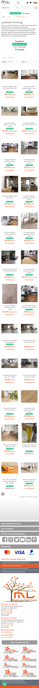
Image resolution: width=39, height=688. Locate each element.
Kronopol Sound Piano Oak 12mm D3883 (29, 376)
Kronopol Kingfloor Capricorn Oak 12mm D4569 (9, 124)
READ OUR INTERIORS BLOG (12, 566)
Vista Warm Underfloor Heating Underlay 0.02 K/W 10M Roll (10, 481)
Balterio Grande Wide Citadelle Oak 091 (29, 480)
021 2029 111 (8, 637)
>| (17, 494)
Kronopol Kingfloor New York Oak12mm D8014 (9, 270)
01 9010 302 (8, 632)
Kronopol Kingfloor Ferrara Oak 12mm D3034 (29, 161)
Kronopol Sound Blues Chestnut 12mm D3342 (29, 306)
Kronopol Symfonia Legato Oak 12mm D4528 (29, 410)
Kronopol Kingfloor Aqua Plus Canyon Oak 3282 (9, 87)
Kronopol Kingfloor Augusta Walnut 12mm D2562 (29, 88)
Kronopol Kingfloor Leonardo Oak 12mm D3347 (29, 197)
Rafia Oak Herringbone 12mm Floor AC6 (10, 445)
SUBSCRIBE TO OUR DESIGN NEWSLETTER (16, 563)
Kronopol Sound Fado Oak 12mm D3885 (29, 341)
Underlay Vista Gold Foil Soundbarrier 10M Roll (29, 445)
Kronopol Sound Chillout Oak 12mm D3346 (10, 341)
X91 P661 (10, 610)
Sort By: (4, 62)
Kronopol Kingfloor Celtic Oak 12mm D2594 (29, 124)
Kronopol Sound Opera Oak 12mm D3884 (10, 376)
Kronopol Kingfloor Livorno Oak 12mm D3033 (9, 234)
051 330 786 (8, 613)
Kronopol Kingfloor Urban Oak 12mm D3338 (9, 307)
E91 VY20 (10, 624)
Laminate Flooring (20, 17)
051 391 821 (8, 611)
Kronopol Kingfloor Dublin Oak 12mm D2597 (9, 161)
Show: (23, 62)
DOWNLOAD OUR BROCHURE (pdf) (14, 572)
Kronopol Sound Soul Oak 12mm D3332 (10, 409)
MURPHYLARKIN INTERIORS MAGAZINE (15, 569)
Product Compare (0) (7, 58)
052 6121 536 (8, 625)
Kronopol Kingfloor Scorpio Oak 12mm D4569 (29, 271)
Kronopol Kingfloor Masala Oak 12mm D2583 (29, 234)
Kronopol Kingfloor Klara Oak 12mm (9, 197)
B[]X (37, 686)
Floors (9, 17)
